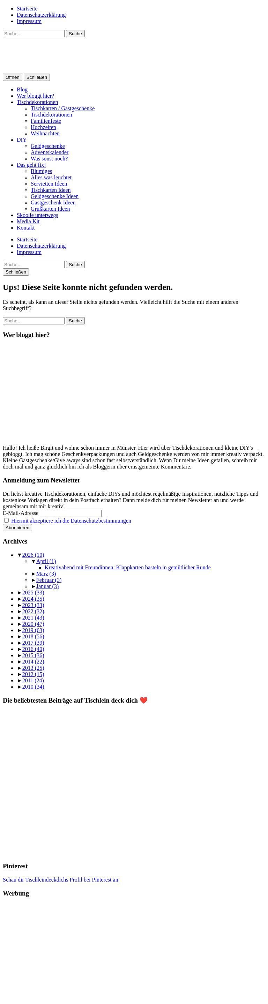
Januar (47, 586)
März (46, 574)
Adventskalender (49, 152)
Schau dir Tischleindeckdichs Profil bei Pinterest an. (61, 880)
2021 (33, 618)
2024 (33, 599)
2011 (33, 680)
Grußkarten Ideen (50, 209)
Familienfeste (46, 121)
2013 (33, 668)
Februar (48, 580)
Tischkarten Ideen (51, 190)
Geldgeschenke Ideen (55, 196)
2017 (33, 643)
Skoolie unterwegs (37, 215)
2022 (33, 611)
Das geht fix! (31, 165)
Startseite (27, 9)
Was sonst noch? (49, 159)
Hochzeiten (43, 127)
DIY (22, 140)
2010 (33, 687)
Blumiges (41, 171)
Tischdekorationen (37, 102)
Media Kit (28, 221)
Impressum (29, 21)
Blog (22, 89)
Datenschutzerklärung (41, 15)
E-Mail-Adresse (20, 513)
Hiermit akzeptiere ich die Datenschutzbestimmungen (71, 521)
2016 (33, 649)
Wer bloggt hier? (35, 96)
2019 (33, 630)
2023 (33, 605)
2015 (33, 655)
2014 (33, 662)
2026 (33, 555)
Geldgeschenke (48, 146)
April (46, 561)
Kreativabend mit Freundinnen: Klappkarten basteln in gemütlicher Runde (128, 567)
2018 (33, 636)
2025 (33, 592)
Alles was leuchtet (51, 177)
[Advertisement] (134, 952)
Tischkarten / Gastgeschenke (63, 108)
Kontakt (26, 228)
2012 (33, 674)
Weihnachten (45, 133)
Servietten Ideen (49, 184)
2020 (33, 624)
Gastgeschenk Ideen (53, 202)
